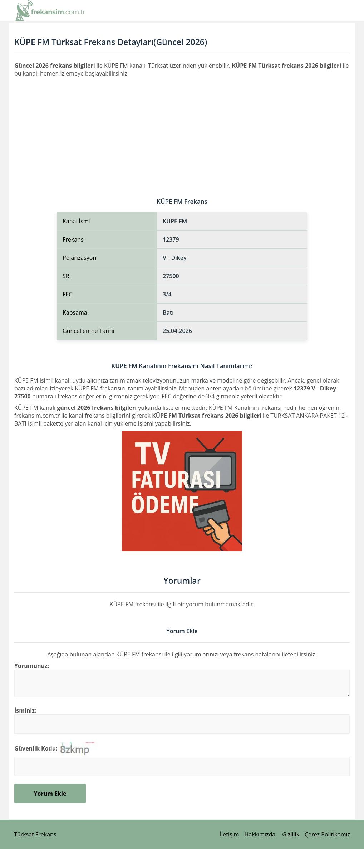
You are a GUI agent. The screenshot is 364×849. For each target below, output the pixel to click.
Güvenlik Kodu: (36, 748)
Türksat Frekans (35, 834)
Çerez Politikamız (327, 834)
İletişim (229, 834)
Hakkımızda (260, 834)
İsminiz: (25, 710)
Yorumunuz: (31, 666)
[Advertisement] (182, 131)
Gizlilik (290, 834)
